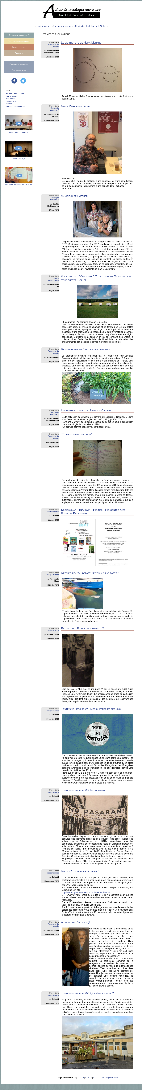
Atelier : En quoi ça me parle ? (80, 871)
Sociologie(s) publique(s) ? (18, 132)
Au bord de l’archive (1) (76, 922)
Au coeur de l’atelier (74, 195)
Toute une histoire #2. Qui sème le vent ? (87, 993)
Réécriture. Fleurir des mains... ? (82, 628)
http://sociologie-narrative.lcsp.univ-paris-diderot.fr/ (86, 892)
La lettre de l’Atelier (96, 26)
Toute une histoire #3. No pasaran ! (83, 790)
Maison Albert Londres (15, 94)
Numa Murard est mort (75, 106)
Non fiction (10, 99)
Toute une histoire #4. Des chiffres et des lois (91, 708)
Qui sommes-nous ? (63, 26)
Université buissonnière (15, 106)
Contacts (79, 26)
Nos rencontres (19, 70)
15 (103, 1077)
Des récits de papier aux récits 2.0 (18, 184)
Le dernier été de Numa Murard (81, 42)
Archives (19, 53)
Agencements (11, 101)
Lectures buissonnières (18, 41)
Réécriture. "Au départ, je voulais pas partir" (90, 573)
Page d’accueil (44, 26)
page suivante (112, 1077)
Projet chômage (18, 158)
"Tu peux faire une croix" (76, 434)
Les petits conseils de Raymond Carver (86, 410)
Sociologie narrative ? (19, 35)
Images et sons (18, 47)
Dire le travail (11, 96)
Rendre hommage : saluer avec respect (85, 349)
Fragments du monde (19, 64)
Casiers (9, 104)
